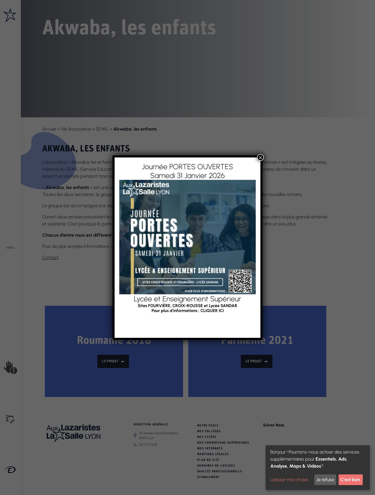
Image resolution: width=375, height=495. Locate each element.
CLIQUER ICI (212, 310)
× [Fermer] (260, 157)
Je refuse (325, 479)
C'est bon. (350, 479)
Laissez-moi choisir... (290, 479)
